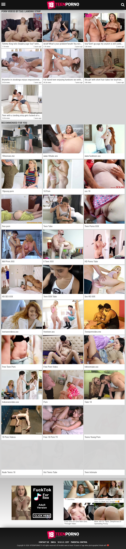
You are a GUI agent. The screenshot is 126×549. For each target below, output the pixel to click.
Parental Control (79, 542)
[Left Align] (4, 4)
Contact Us (44, 542)
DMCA (53, 542)
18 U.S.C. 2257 (63, 542)
